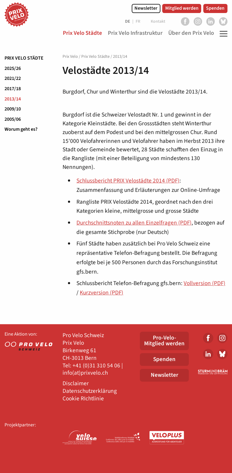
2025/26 (13, 68)
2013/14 (13, 99)
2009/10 (13, 109)
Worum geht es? (21, 129)
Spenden (215, 8)
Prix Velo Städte (24, 58)
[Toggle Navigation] (222, 33)
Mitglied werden (181, 8)
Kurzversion (101, 292)
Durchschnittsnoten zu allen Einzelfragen (134, 222)
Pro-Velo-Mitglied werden (164, 340)
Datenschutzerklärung (90, 391)
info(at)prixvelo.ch (85, 373)
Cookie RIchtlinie (83, 398)
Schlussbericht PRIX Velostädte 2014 (127, 180)
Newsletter (145, 8)
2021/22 (13, 78)
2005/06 (13, 119)
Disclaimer (76, 383)
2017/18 (13, 88)
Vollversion (204, 283)
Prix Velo (70, 57)
